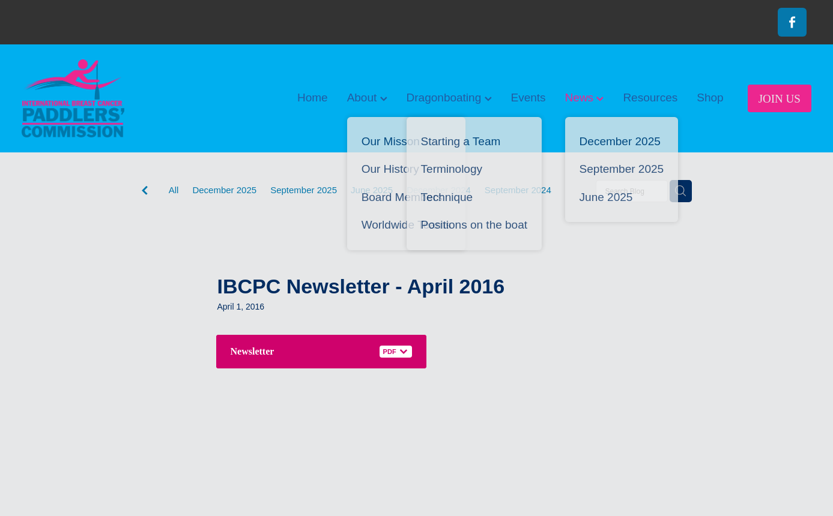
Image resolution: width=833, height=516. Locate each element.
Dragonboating (449, 97)
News (584, 97)
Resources (650, 97)
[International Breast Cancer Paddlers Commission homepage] (101, 98)
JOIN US (780, 98)
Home (312, 97)
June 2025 (372, 190)
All (174, 190)
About (367, 97)
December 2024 (439, 190)
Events (528, 97)
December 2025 (224, 190)
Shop (710, 97)
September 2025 (303, 190)
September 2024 (518, 190)
